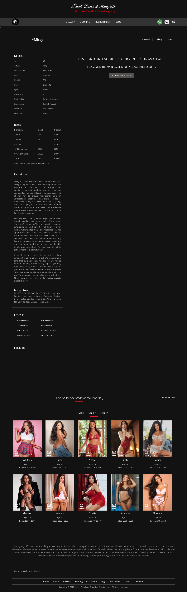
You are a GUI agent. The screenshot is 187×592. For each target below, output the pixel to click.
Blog (118, 21)
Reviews (67, 581)
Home (46, 581)
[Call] (166, 22)
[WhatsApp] (159, 22)
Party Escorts (46, 325)
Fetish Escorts (47, 335)
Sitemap (140, 581)
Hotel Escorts (46, 320)
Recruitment (102, 21)
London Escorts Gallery (121, 75)
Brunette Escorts (48, 330)
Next (170, 39)
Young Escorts (23, 335)
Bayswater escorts (52, 278)
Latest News (114, 581)
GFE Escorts (22, 325)
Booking (85, 21)
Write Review (168, 397)
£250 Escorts (23, 320)
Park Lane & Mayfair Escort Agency (95, 587)
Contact (128, 581)
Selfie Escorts (23, 330)
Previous (146, 39)
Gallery (70, 21)
